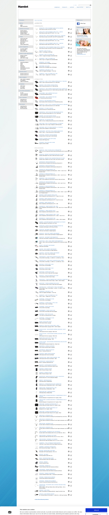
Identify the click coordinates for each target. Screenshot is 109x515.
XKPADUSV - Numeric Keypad (45, 372)
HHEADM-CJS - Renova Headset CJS (47, 173)
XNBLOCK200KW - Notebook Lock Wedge (48, 439)
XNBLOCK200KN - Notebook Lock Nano (47, 435)
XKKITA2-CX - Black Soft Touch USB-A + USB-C (49, 325)
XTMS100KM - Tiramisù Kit (44, 465)
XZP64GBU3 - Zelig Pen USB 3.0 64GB (47, 142)
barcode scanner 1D (24, 73)
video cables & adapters (25, 79)
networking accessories (25, 68)
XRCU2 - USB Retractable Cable (46, 458)
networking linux (23, 106)
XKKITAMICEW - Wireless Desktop (46, 349)
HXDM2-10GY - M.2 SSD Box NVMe (46, 119)
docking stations (23, 30)
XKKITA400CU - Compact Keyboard (46, 346)
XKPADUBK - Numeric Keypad (45, 368)
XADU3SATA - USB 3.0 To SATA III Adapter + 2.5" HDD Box (51, 127)
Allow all (96, 502)
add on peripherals (24, 31)
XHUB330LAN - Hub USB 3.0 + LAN (46, 69)
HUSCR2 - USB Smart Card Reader (46, 245)
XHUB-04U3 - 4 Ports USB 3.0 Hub (46, 268)
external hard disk (23, 38)
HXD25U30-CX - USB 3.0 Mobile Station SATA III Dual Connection (53, 88)
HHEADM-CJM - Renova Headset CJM (47, 169)
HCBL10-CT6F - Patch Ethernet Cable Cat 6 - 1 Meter (51, 31)
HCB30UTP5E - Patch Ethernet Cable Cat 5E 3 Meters (51, 28)
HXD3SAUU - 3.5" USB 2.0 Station (46, 108)
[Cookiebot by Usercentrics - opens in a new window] (9, 512)
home (36, 20)
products (64, 7)
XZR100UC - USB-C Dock (44, 490)
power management (23, 46)
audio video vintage (24, 57)
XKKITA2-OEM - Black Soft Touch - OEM (47, 337)
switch (21, 63)
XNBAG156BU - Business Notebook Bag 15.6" (49, 411)
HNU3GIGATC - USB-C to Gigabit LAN (47, 58)
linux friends (22, 104)
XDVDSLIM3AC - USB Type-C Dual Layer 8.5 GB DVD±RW (51, 131)
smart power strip (23, 51)
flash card (22, 43)
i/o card (21, 92)
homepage (57, 7)
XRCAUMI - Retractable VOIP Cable (47, 450)
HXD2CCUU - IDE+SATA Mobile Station (47, 100)
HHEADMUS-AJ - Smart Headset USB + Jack (48, 206)
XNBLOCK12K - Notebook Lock (46, 415)
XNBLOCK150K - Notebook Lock (46, 423)
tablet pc (21, 23)
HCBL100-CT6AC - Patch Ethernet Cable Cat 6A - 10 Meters (52, 35)
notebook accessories (24, 28)
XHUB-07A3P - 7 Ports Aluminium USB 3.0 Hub (49, 283)
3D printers (21, 20)
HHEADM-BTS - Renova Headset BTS (47, 165)
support (72, 7)
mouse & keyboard (24, 93)
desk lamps (22, 88)
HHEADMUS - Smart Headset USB (46, 202)
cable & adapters (23, 77)
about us (88, 7)
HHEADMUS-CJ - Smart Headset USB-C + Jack (49, 214)
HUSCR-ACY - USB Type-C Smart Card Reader (49, 233)
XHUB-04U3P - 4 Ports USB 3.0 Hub (46, 271)
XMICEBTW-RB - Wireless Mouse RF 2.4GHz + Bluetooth (51, 376)
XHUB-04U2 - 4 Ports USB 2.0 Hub (46, 264)
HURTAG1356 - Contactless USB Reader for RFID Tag (51, 225)
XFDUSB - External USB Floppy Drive (47, 138)
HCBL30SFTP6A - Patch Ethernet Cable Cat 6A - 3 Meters (51, 47)
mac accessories (23, 101)
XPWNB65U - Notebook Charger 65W (47, 446)
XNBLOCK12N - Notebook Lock (46, 419)
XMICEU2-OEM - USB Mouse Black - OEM (47, 387)
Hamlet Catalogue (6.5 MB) (82, 36)
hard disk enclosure (24, 40)
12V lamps (22, 87)
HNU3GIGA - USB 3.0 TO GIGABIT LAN (46, 54)
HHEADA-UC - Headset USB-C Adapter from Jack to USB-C (52, 158)
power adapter (23, 50)
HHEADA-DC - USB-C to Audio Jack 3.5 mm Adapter (50, 150)
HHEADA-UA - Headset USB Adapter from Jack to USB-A (51, 154)
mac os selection (23, 97)
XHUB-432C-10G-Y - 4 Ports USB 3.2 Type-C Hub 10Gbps (51, 287)
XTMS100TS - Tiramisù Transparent (47, 473)
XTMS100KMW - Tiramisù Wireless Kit (47, 469)
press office (80, 7)
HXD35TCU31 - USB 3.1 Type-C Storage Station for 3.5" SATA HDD (53, 104)
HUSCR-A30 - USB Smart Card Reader (47, 229)
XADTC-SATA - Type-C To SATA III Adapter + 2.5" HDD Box (51, 123)
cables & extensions (24, 81)
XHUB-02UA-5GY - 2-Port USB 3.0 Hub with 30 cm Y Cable (51, 256)
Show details (23, 512)
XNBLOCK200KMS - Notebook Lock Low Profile (49, 431)
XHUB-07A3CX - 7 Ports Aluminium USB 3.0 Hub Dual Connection (53, 279)
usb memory (22, 42)
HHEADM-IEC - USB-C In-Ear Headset (47, 178)
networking (21, 60)
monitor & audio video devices (26, 53)
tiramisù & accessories (24, 34)
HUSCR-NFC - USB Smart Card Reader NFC (48, 237)
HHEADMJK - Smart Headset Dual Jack (47, 198)
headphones (22, 56)
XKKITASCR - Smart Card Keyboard (47, 353)
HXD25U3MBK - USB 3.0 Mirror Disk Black (48, 93)
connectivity (22, 66)
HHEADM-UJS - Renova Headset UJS (47, 186)
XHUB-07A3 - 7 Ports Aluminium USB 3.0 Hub (48, 275)
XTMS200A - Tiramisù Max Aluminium (47, 477)
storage (21, 36)
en (75, 5)
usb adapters (23, 80)
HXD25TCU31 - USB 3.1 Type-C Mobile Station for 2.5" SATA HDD (53, 81)
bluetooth (22, 65)
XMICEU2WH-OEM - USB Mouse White (47, 391)
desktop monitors (23, 55)
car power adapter (24, 48)
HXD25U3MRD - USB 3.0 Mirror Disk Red (47, 96)
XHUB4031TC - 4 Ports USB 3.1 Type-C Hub (48, 302)
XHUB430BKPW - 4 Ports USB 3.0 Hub (47, 310)
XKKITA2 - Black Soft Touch (45, 321)
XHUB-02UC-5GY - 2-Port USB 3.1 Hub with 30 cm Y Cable (51, 260)
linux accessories (23, 108)
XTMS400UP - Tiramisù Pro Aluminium (47, 480)
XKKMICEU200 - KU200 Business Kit (46, 361)
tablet (21, 25)
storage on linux (23, 107)
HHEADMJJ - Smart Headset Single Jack (48, 194)
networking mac (23, 99)
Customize (96, 506)
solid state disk (23, 39)
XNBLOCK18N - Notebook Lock (46, 427)
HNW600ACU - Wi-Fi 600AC (44, 62)
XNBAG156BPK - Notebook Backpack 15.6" (48, 407)
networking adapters (24, 62)
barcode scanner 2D (24, 74)
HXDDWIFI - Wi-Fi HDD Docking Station (47, 115)
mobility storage (23, 33)
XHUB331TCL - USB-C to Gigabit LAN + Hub (48, 73)
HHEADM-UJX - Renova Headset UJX (47, 190)
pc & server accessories (24, 90)
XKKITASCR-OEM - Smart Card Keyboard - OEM (49, 357)
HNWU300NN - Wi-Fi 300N (44, 66)
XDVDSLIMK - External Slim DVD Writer (48, 134)
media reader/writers (24, 44)
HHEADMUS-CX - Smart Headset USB (47, 218)
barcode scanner (23, 71)
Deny (96, 511)
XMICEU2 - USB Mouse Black (45, 380)
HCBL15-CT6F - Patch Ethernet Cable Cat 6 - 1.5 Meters (51, 39)
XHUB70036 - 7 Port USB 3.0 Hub (46, 314)
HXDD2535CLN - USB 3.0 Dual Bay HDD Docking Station (51, 112)
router (21, 64)
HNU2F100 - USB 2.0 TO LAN (44, 50)
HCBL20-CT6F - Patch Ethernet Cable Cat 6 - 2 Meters (51, 43)
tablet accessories (24, 26)
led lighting (21, 84)
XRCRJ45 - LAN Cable (43, 454)
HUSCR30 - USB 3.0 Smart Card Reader (47, 249)
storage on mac (23, 100)
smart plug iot (23, 69)
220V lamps (22, 86)
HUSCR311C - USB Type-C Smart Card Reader (49, 252)
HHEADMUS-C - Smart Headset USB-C (47, 210)
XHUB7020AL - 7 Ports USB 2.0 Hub (46, 317)
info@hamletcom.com (81, 54)
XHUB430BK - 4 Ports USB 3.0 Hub (46, 306)
